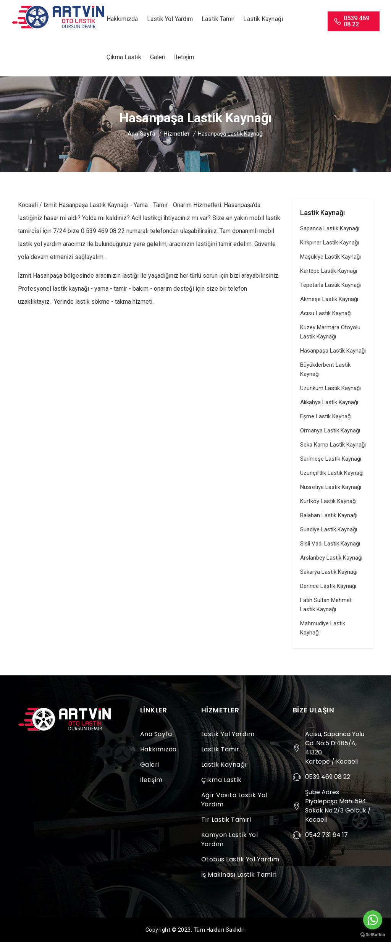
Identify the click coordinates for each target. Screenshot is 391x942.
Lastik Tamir (218, 19)
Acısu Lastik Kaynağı (326, 313)
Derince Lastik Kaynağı (328, 586)
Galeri (158, 57)
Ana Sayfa (141, 133)
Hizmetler (176, 133)
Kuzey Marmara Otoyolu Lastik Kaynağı (330, 332)
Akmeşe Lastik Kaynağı (329, 299)
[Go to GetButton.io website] (372, 934)
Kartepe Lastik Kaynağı (328, 270)
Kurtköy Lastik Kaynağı (328, 501)
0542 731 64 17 (326, 834)
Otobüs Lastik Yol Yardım (240, 859)
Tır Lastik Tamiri (226, 819)
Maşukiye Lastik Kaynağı (330, 256)
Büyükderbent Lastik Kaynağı (325, 369)
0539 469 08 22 (351, 21)
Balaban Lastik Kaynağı (328, 515)
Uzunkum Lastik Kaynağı (330, 388)
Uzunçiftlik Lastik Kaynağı (332, 472)
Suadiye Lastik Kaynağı (328, 529)
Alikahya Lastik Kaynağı (329, 402)
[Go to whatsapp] (372, 919)
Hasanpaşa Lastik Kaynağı (333, 350)
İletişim (184, 57)
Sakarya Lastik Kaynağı (328, 571)
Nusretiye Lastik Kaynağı (330, 487)
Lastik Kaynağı (263, 19)
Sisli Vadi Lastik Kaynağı (330, 543)
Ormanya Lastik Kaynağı (330, 430)
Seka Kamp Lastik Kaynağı (333, 444)
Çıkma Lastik (124, 57)
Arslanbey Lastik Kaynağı (331, 557)
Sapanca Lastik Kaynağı (329, 228)
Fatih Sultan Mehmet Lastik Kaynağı (326, 605)
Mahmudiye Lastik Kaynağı (322, 628)
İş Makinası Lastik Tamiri (239, 874)
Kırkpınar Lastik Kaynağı (329, 242)
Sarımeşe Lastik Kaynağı (330, 458)
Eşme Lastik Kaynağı (326, 416)
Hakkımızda (122, 19)
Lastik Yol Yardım (170, 19)
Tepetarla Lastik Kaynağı (330, 285)
